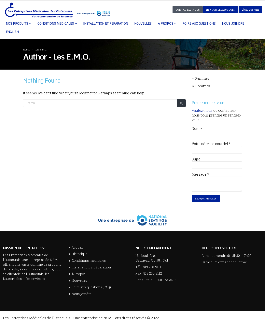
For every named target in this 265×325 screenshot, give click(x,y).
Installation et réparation (105, 23)
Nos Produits (17, 23)
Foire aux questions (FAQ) (91, 287)
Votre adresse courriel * (211, 143)
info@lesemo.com (220, 9)
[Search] (181, 103)
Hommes (202, 86)
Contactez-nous (187, 9)
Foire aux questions (199, 23)
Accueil (77, 247)
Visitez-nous (202, 110)
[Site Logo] (57, 10)
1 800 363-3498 (165, 280)
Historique (80, 254)
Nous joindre (233, 23)
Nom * (197, 128)
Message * (200, 174)
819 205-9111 (250, 9)
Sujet (196, 159)
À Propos (79, 274)
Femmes (202, 78)
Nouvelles (143, 23)
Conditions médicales (55, 23)
